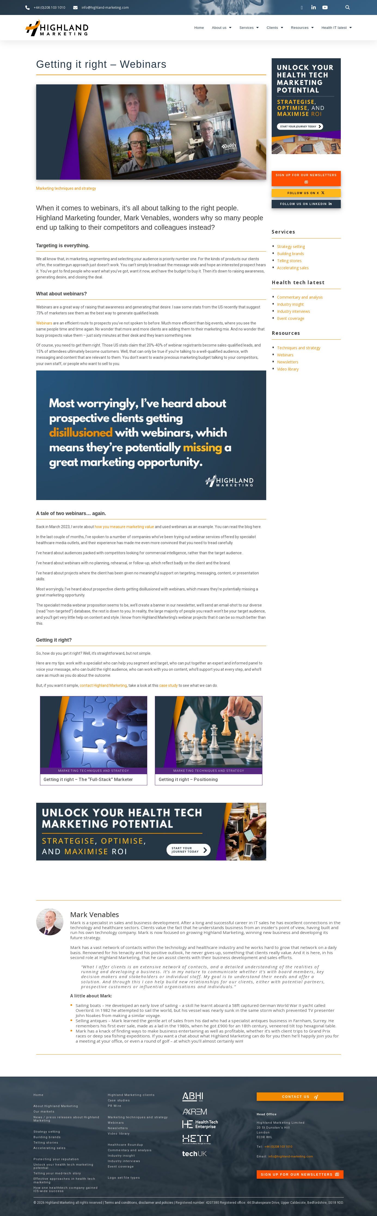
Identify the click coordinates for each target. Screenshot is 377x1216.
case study (168, 685)
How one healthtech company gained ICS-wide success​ (65, 1189)
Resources (302, 27)
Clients (275, 27)
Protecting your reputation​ (56, 1159)
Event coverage (290, 318)
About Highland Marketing (55, 1106)
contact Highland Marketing (103, 685)
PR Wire (114, 1106)
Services (249, 27)
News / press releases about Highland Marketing (66, 1119)
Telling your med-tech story (57, 1173)
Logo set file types (124, 1178)
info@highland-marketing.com (290, 1156)
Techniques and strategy (298, 347)
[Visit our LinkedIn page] (314, 7)
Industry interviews (293, 311)
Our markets (43, 1111)
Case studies (119, 1100)
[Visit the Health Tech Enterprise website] (200, 1124)
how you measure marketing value (124, 527)
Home (199, 28)
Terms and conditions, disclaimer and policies (139, 1203)
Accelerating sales (293, 267)
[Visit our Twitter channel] (302, 7)
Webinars (44, 323)
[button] (347, 7)
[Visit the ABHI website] (192, 1096)
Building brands (290, 253)
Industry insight (290, 304)
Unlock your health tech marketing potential (63, 1166)
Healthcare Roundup (125, 1145)
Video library (288, 369)
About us (222, 27)
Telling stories (289, 260)
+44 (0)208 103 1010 (278, 1146)
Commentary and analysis (300, 297)
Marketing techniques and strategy (66, 188)
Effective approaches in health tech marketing (64, 1180)
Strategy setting (291, 246)
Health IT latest (336, 27)
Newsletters (287, 362)
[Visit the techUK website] (194, 1111)
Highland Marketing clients (131, 1095)
